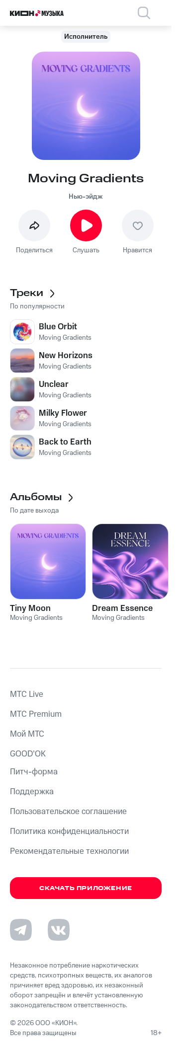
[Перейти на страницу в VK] (59, 930)
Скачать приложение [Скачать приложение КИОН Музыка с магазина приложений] (85, 888)
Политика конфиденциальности (69, 831)
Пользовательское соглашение (68, 812)
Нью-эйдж (86, 197)
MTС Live (26, 694)
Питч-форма (34, 772)
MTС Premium (36, 714)
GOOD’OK (28, 754)
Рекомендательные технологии (69, 851)
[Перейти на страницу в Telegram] (21, 930)
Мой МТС (27, 734)
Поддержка (32, 792)
